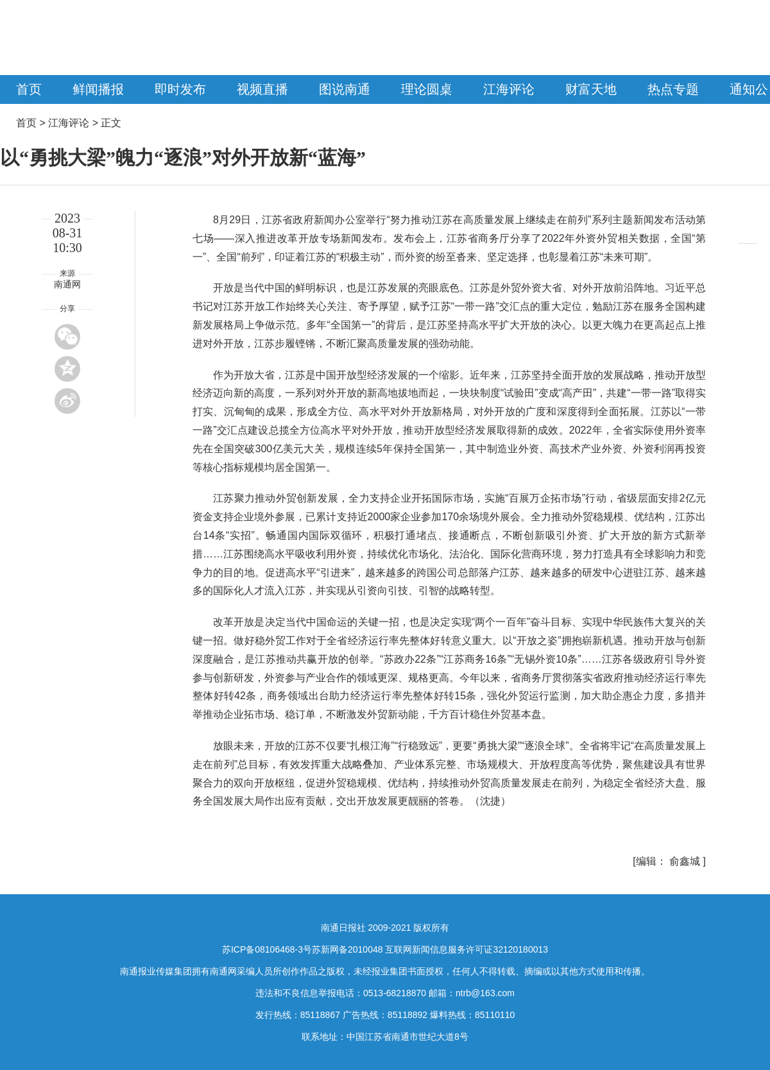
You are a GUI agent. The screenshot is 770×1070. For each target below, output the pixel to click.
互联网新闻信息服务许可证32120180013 (466, 949)
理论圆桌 (426, 89)
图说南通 (344, 89)
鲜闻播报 (98, 89)
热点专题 (673, 89)
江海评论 (509, 89)
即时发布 (180, 89)
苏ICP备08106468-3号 (267, 949)
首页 (29, 89)
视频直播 (262, 89)
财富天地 (591, 89)
